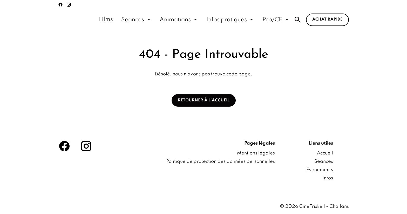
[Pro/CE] (275, 20)
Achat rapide (327, 19)
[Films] (106, 20)
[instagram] (68, 4)
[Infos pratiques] (230, 20)
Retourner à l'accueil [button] (203, 100)
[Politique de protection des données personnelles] (220, 161)
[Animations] (179, 20)
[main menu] (194, 20)
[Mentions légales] (256, 153)
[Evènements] (319, 170)
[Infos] (327, 178)
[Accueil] (325, 153)
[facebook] (60, 4)
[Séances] (136, 20)
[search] (298, 20)
